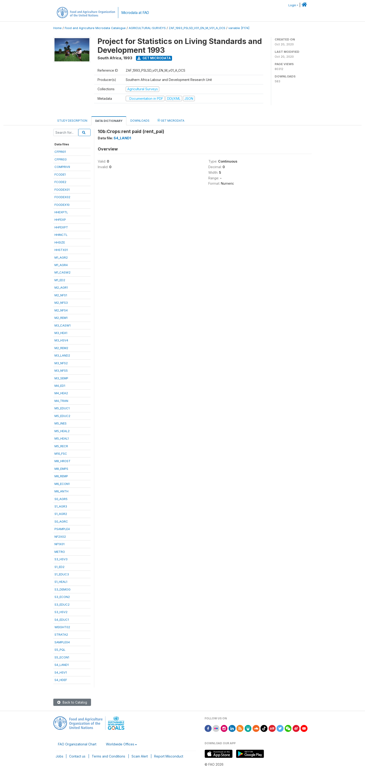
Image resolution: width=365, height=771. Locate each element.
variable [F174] (238, 28)
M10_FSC (60, 453)
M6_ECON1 (62, 484)
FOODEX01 (62, 189)
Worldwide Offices (120, 744)
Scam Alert (140, 756)
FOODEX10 (62, 205)
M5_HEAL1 (61, 438)
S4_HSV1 (60, 672)
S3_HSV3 (61, 559)
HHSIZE (59, 242)
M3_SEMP (61, 378)
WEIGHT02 (62, 627)
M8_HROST (62, 461)
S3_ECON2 (62, 597)
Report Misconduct (168, 756)
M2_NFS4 (61, 310)
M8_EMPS (61, 469)
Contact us (77, 756)
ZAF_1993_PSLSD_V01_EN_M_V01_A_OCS (197, 28)
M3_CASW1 (62, 325)
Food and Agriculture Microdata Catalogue (95, 28)
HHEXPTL (61, 212)
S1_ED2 (59, 567)
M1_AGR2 (61, 257)
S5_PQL (59, 649)
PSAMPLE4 (62, 529)
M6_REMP (61, 476)
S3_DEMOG (62, 589)
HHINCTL (61, 235)
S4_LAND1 (61, 665)
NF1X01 (59, 544)
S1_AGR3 (60, 506)
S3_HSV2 (61, 612)
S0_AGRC (61, 521)
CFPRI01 (60, 152)
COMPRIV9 (62, 167)
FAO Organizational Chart (77, 744)
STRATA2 (61, 634)
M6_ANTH (61, 491)
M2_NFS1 (60, 295)
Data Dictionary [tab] (108, 121)
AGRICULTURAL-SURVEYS (147, 28)
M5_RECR (61, 446)
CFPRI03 (60, 159)
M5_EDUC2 (62, 416)
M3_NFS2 (61, 363)
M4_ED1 (59, 385)
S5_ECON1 (61, 657)
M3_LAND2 (62, 355)
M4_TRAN (61, 401)
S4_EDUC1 (61, 619)
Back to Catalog (72, 702)
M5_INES (60, 423)
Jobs (59, 756)
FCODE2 (60, 182)
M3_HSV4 (61, 340)
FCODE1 (60, 174)
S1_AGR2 (60, 514)
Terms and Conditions (108, 756)
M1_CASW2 (62, 272)
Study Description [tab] (72, 120)
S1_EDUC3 (61, 574)
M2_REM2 (61, 348)
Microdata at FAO (135, 12)
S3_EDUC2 (62, 604)
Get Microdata (154, 58)
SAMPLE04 (62, 642)
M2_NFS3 (61, 302)
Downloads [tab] (139, 120)
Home (57, 28)
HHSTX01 (61, 250)
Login (292, 5)
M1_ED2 (59, 280)
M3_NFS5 (61, 370)
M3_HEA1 (60, 333)
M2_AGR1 (61, 287)
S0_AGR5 (61, 499)
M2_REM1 (61, 318)
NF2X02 (60, 536)
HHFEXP (60, 219)
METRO (59, 552)
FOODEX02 (62, 197)
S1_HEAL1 (60, 582)
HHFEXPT (61, 227)
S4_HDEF (60, 680)
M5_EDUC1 (62, 408)
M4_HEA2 (61, 393)
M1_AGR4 (61, 265)
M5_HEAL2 (62, 431)
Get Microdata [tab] (170, 120)
